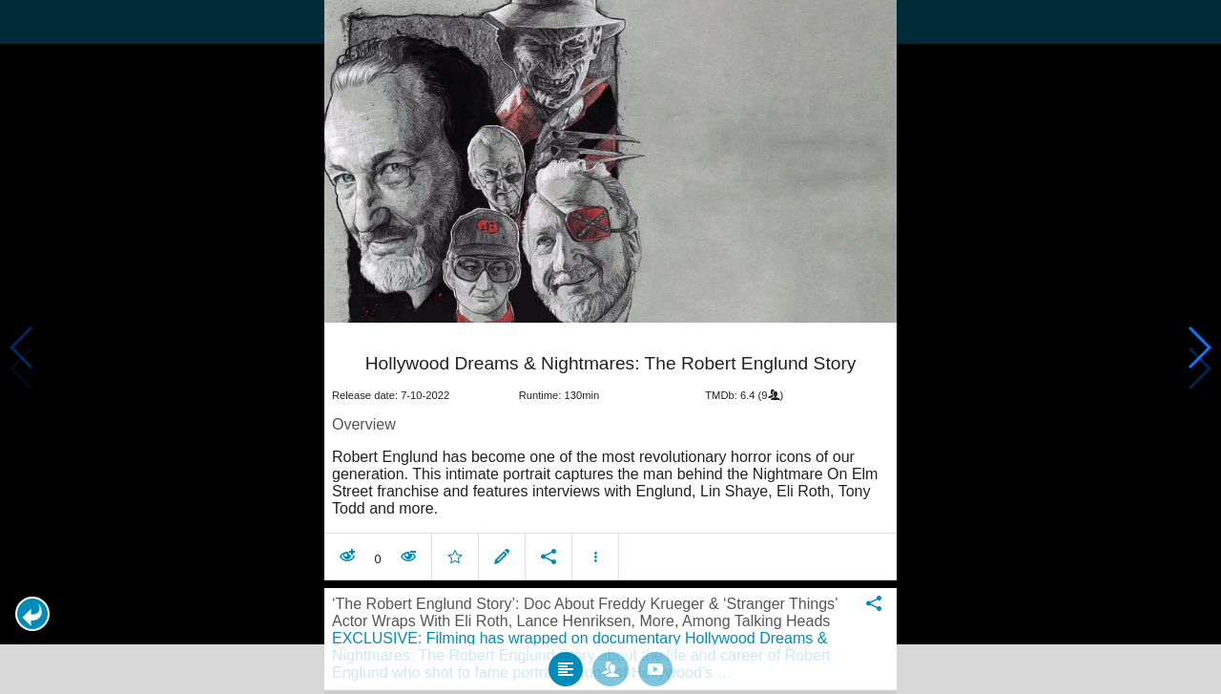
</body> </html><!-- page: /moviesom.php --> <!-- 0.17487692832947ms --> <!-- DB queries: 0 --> (610, 347)
